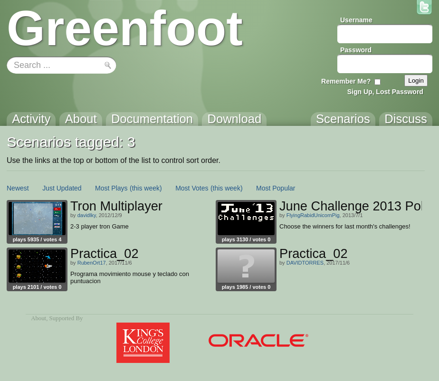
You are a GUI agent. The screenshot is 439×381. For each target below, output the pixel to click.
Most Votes (191, 188)
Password (356, 50)
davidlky (86, 215)
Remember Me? (346, 81)
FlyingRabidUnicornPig (313, 215)
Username (356, 20)
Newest (18, 188)
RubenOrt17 (91, 263)
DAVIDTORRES (305, 263)
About (38, 318)
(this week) (146, 188)
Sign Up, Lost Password (385, 91)
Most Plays (111, 188)
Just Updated (62, 188)
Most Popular (275, 188)
